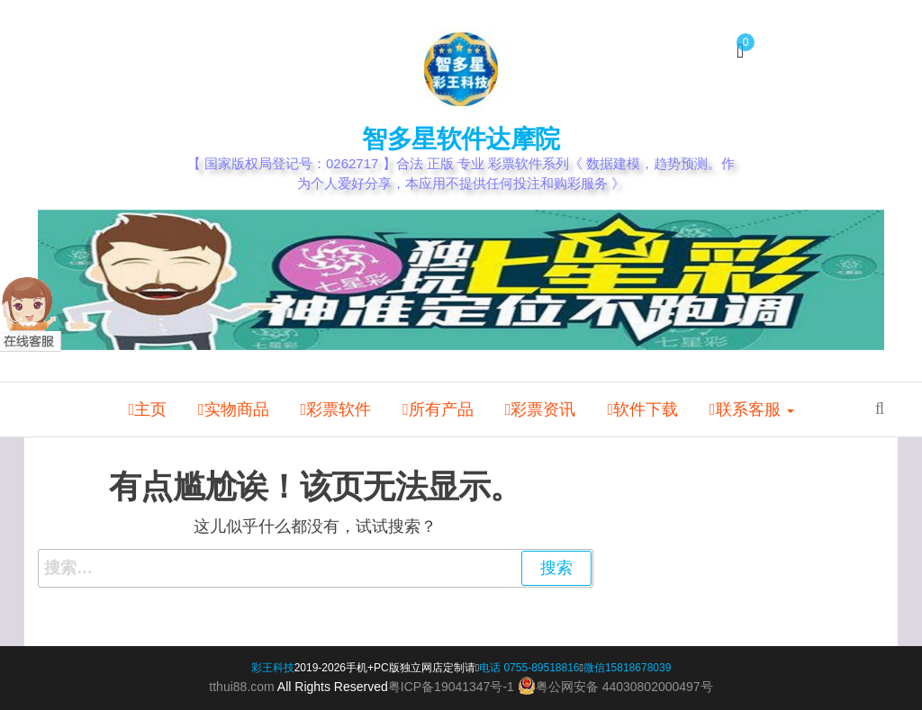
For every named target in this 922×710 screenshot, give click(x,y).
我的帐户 (171, 65)
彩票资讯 (540, 409)
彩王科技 (272, 667)
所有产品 (438, 409)
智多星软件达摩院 (461, 139)
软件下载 (642, 409)
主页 (147, 409)
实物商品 (233, 409)
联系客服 (752, 409)
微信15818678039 (627, 667)
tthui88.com (241, 686)
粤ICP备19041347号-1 (451, 686)
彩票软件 (336, 409)
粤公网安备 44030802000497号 (615, 686)
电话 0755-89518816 (529, 667)
